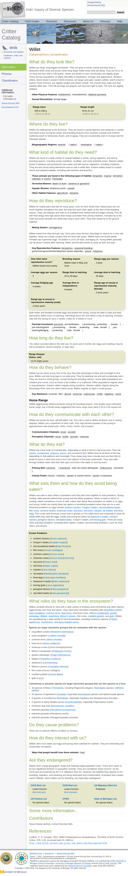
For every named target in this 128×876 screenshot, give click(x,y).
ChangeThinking (94, 2)
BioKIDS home (36, 853)
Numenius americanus (62, 631)
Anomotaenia (83, 694)
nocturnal (77, 394)
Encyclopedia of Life (10, 107)
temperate (97, 176)
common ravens (48, 510)
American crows (64, 510)
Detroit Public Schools (107, 863)
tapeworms (34, 622)
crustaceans (43, 453)
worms (63, 453)
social (118, 394)
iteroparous (67, 248)
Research (51, 21)
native (73, 144)
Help (119, 21)
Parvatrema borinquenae (63, 709)
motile (100, 394)
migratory (109, 394)
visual (63, 432)
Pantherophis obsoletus (56, 573)
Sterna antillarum (51, 643)
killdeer (43, 616)
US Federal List (39, 799)
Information (8, 67)
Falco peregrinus (59, 589)
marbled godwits (96, 616)
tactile (65, 436)
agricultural (62, 193)
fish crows (34, 510)
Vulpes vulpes (50, 565)
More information (39, 792)
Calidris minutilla (57, 635)
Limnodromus (50, 662)
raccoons (78, 510)
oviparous (97, 251)
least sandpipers (37, 613)
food (82, 752)
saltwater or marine (41, 179)
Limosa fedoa (55, 674)
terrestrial (117, 176)
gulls (111, 616)
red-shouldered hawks (109, 507)
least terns (66, 613)
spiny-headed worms (69, 622)
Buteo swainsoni (60, 581)
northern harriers (73, 507)
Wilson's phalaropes (99, 613)
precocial (58, 324)
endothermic (64, 94)
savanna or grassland (78, 183)
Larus (40, 678)
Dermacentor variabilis (62, 706)
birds (13, 48)
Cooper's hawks (90, 507)
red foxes (88, 510)
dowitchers (54, 616)
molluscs (54, 453)
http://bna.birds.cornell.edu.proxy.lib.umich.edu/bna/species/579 (68, 843)
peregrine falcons (46, 519)
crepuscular (89, 394)
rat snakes (108, 510)
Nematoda (62, 698)
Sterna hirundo (54, 639)
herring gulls (100, 519)
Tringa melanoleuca (60, 655)
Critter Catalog (11, 34)
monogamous (55, 227)
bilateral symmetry (97, 94)
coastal (70, 188)
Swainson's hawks (99, 516)
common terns (53, 613)
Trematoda (57, 688)
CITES (65, 799)
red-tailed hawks (64, 519)
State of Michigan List (105, 799)
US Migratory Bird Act (105, 785)
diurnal (67, 394)
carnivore (50, 468)
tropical (107, 176)
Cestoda (61, 694)
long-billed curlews (113, 610)
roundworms (47, 622)
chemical (84, 436)
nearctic (62, 144)
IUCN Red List (38, 785)
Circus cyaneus (58, 538)
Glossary (105, 21)
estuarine (74, 193)
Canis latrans (48, 569)
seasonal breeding (83, 248)
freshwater (57, 179)
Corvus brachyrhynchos (61, 558)
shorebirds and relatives (14, 52)
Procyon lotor (49, 562)
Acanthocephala (73, 702)
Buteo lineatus (63, 546)
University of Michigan (65, 863)
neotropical (86, 144)
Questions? (49, 853)
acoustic (72, 432)
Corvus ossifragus (53, 550)
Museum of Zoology (82, 863)
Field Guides (32, 21)
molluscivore (106, 468)
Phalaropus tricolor (62, 651)
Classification (10, 80)
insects (32, 453)
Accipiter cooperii (58, 542)
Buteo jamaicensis (59, 593)
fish (84, 453)
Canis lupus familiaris (54, 577)
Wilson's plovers (68, 616)
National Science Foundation (80, 866)
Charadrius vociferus (50, 659)
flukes (114, 619)
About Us (88, 21)
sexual (88, 251)
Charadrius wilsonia (58, 666)
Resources (70, 21)
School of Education (46, 863)
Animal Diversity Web (96, 5)
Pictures (6, 73)
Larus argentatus (54, 585)
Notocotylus (100, 688)
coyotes (97, 510)
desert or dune (59, 183)
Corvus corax (56, 554)
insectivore (65, 468)
